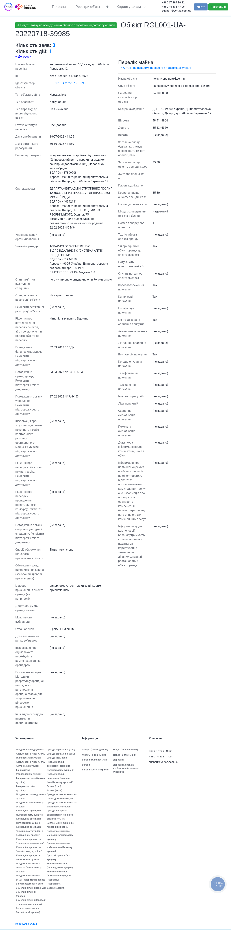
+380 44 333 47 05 (173, 6)
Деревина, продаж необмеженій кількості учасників (126, 768)
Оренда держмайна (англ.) (61, 753)
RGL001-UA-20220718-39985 (68, 83)
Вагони (86, 764)
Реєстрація (218, 6)
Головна (59, 7)
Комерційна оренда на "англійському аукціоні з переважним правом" (29, 830)
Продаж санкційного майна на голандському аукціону (60, 835)
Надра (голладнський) (125, 749)
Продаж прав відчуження (30, 749)
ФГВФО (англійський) (94, 754)
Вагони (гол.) (54, 786)
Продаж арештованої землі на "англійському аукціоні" (29, 867)
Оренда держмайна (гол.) (61, 749)
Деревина (118, 759)
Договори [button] (24, 56)
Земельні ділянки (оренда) (31, 887)
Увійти (200, 6)
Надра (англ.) (54, 883)
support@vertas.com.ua (176, 10)
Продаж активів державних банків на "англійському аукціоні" (60, 778)
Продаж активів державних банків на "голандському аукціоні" (60, 765)
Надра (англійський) (124, 754)
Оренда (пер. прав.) (57, 757)
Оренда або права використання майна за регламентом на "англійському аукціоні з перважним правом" (60, 818)
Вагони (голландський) (95, 759)
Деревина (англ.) (56, 887)
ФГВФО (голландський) (95, 749)
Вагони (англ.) (54, 790)
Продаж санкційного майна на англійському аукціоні (59, 847)
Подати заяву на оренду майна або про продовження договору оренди (66, 25)
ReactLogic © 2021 (27, 923)
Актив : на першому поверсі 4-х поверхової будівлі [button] (157, 67)
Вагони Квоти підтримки (95, 769)
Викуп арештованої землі (30, 883)
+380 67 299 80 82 (173, 2)
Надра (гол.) (53, 879)
